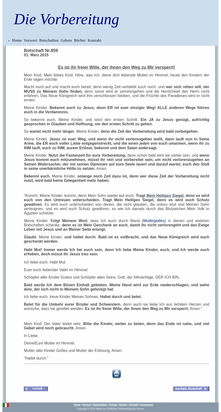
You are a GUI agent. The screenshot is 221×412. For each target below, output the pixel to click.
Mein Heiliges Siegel (164, 196)
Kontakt (94, 40)
